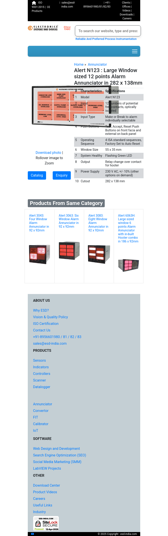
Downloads (126, 14)
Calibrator (40, 424)
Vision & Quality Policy (50, 317)
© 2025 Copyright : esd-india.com (117, 534)
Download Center (46, 485)
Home (79, 64)
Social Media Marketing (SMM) (57, 462)
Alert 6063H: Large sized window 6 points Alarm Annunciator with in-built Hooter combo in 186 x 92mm (128, 228)
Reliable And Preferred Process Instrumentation (105, 39)
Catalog (37, 175)
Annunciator (97, 64)
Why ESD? (41, 310)
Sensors (39, 360)
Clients (126, 2)
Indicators (41, 367)
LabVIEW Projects (47, 468)
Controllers (41, 374)
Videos (126, 10)
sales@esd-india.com (50, 343)
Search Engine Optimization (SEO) (59, 455)
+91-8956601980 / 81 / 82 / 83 (57, 337)
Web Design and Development (56, 449)
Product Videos (45, 492)
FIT (35, 417)
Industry (39, 512)
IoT (35, 430)
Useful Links (42, 505)
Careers (126, 18)
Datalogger (41, 387)
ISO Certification (46, 324)
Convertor (41, 411)
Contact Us (41, 330)
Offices (126, 6)
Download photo (48, 153)
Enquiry (61, 175)
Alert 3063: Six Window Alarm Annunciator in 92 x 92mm (69, 221)
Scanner (39, 380)
